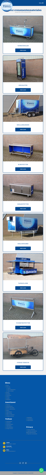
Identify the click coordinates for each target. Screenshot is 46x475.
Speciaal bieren (9, 406)
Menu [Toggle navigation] (41, 3)
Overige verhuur (9, 428)
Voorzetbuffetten (9, 427)
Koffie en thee (9, 413)
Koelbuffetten (30, 419)
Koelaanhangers (9, 424)
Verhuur (7, 396)
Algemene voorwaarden (32, 433)
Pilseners (8, 404)
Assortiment (8, 395)
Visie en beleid (10, 391)
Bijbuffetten (29, 417)
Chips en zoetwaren (10, 414)
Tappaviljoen (8, 425)
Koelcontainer (30, 420)
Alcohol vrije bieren (10, 407)
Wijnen (7, 410)
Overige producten (10, 416)
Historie (9, 388)
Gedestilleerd (9, 411)
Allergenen (8, 399)
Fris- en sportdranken (10, 409)
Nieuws (7, 392)
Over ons (8, 386)
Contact (7, 398)
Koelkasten (8, 422)
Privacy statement (31, 429)
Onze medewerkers (11, 389)
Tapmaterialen (9, 421)
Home (7, 385)
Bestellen (8, 393)
